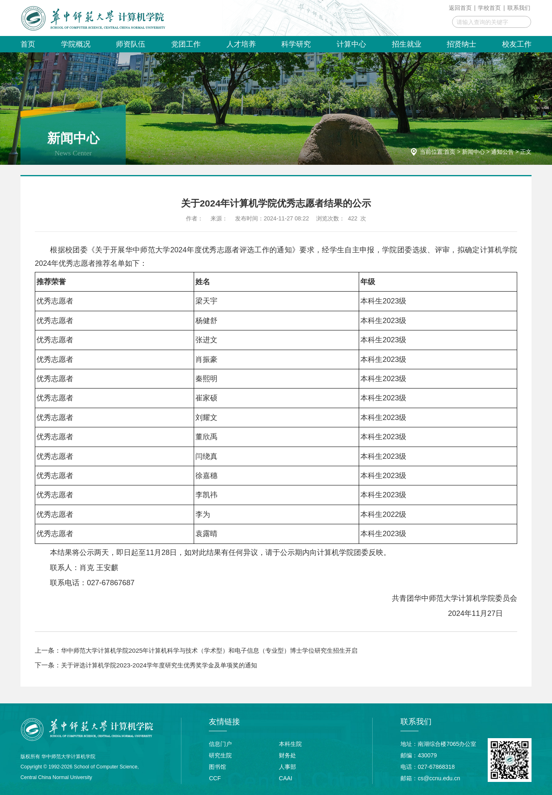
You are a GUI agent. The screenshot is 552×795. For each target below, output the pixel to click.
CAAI (285, 778)
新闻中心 (473, 151)
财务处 (287, 755)
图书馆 (217, 766)
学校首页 (489, 8)
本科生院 (290, 743)
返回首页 (460, 8)
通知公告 (502, 151)
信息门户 (220, 743)
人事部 (287, 766)
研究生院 (220, 755)
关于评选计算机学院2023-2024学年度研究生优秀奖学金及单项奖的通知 (165, 664)
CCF (215, 778)
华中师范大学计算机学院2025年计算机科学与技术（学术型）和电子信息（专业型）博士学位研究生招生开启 (219, 650)
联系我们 (518, 8)
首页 (449, 151)
